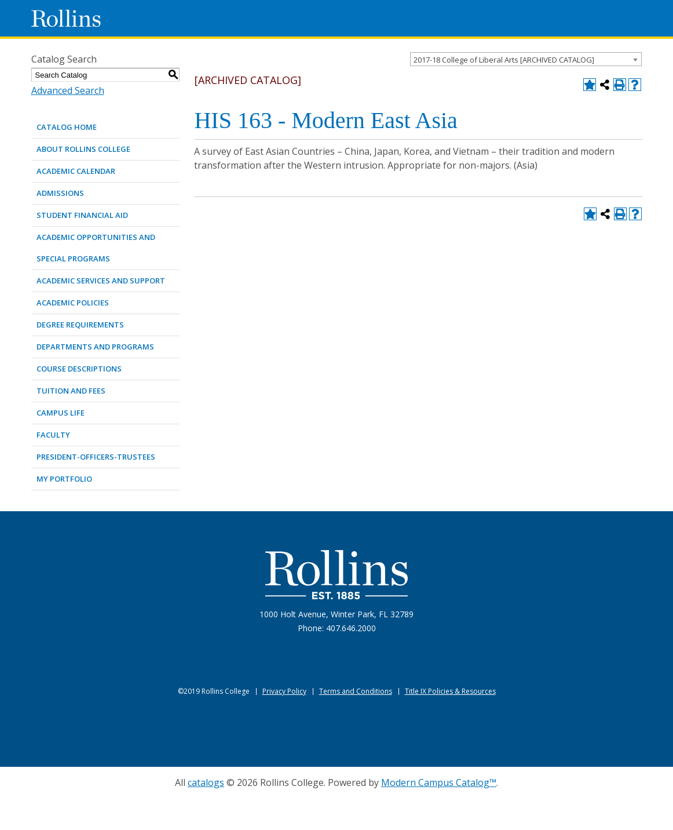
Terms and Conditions (355, 691)
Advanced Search (67, 90)
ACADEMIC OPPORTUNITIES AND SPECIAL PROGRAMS (95, 248)
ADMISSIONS (60, 193)
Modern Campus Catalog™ (438, 782)
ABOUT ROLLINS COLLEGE (83, 149)
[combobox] (526, 59)
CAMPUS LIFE (60, 412)
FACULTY (53, 434)
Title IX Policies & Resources (450, 691)
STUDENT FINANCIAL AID (82, 215)
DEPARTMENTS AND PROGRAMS (95, 346)
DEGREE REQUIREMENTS (80, 324)
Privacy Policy (284, 691)
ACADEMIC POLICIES (72, 302)
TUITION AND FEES (70, 390)
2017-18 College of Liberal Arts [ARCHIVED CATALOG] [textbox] (504, 59)
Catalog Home (66, 127)
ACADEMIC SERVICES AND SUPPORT (100, 280)
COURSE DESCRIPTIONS (79, 368)
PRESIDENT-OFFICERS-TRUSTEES (95, 457)
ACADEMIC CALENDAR (75, 171)
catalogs (206, 782)
